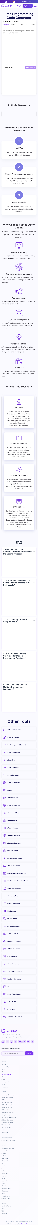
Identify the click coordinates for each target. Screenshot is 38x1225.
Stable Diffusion (6, 1206)
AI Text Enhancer (6, 1107)
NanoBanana (5, 1196)
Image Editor (5, 1067)
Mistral (3, 1193)
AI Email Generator (7, 1120)
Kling (3, 1178)
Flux (2, 1163)
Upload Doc (8, 67)
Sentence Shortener (7, 1095)
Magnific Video (6, 1188)
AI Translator (5, 1132)
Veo (2, 1208)
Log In (19, 6)
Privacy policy (5, 1082)
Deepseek (4, 1158)
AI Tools (3, 1091)
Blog (2, 1077)
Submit (29, 1053)
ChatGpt (4, 1151)
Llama (3, 1183)
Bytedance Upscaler (7, 1148)
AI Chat (3, 1064)
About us (4, 1072)
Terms (3, 1084)
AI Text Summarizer (7, 1105)
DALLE (3, 1156)
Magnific (4, 1186)
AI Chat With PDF (6, 1102)
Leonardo (4, 1181)
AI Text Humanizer (7, 1097)
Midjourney (5, 1191)
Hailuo (3, 1171)
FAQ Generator (6, 1127)
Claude (3, 1153)
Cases (3, 1079)
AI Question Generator (8, 1117)
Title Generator (6, 1125)
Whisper (4, 1213)
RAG (2, 1130)
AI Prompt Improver (7, 1110)
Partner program (6, 1074)
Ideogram (4, 1173)
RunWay (4, 1203)
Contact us (4, 1087)
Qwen (3, 1201)
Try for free (28, 6)
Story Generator (6, 1115)
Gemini (3, 1166)
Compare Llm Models (6, 1137)
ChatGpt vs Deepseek (8, 1140)
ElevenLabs (5, 1161)
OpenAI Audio (5, 1198)
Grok (3, 1168)
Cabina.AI (24, 1224)
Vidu (2, 1211)
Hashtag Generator (7, 1122)
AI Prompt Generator (8, 1112)
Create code (30, 67)
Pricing (3, 1069)
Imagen (3, 1176)
